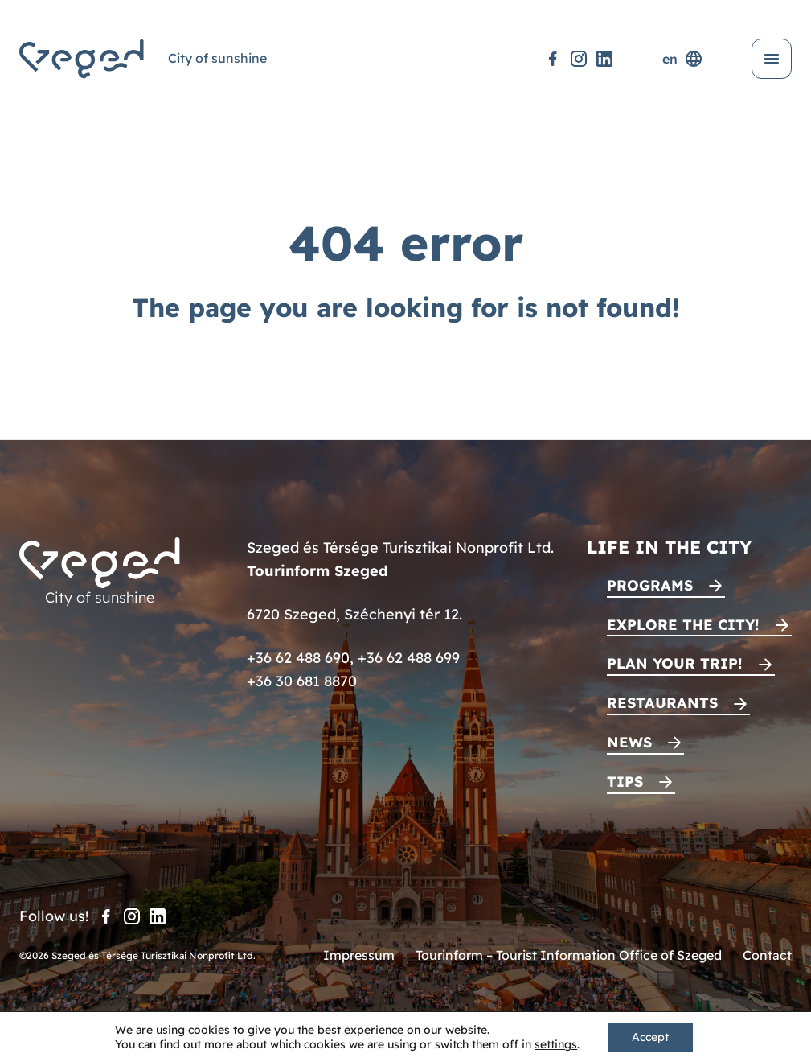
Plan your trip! (675, 663)
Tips (625, 781)
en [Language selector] (682, 58)
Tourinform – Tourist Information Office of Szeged (569, 955)
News (629, 742)
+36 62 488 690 (298, 657)
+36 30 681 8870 (302, 681)
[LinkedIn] (604, 58)
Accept (650, 1037)
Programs (650, 585)
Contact (767, 955)
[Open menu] (772, 59)
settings (556, 1044)
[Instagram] (578, 58)
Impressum (359, 955)
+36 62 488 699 (409, 657)
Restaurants (662, 703)
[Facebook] (553, 58)
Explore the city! (683, 624)
